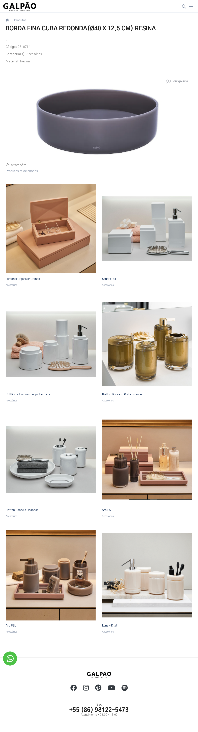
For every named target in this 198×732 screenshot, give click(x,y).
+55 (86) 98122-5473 (99, 710)
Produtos (20, 20)
